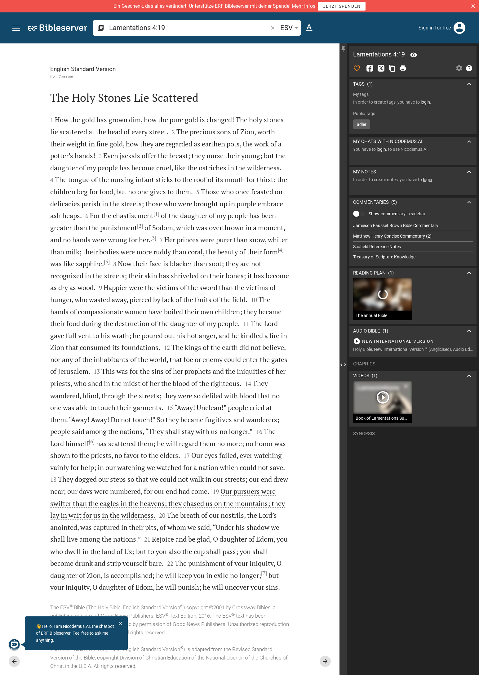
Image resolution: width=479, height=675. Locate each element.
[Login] (459, 28)
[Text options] (309, 28)
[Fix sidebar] (343, 49)
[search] (189, 28)
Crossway (66, 76)
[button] (473, 6)
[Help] (469, 68)
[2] (140, 225)
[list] (413, 241)
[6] (92, 441)
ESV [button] (290, 28)
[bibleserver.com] (57, 28)
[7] (264, 573)
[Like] (357, 68)
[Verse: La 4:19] (414, 55)
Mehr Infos (303, 6)
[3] (153, 237)
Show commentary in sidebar (397, 213)
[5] (107, 261)
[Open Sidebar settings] (459, 68)
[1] (156, 213)
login (425, 102)
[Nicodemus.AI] (14, 644)
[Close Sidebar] (343, 365)
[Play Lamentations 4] (413, 341)
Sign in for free (435, 28)
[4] (281, 249)
